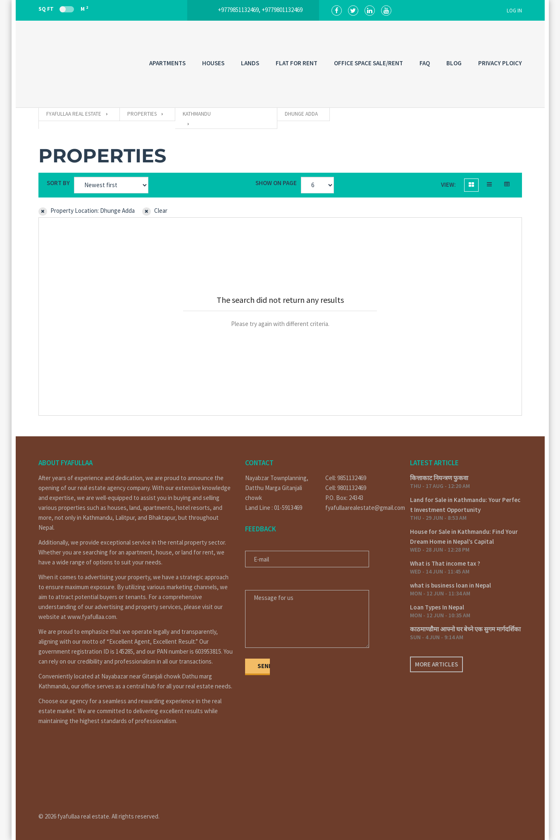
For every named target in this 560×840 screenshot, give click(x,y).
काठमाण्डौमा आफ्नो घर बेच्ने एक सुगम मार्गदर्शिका (465, 629)
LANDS (250, 63)
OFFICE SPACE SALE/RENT (368, 63)
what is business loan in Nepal (450, 585)
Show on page (276, 183)
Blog (454, 63)
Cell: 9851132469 (345, 478)
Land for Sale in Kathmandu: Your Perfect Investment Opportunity (465, 505)
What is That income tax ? (445, 563)
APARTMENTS (167, 63)
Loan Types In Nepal (437, 607)
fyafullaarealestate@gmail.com (361, 508)
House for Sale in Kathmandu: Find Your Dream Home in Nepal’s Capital (464, 536)
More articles (436, 664)
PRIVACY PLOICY (500, 63)
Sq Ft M (63, 8)
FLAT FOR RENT (296, 63)
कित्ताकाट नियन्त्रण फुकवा (439, 478)
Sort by (58, 183)
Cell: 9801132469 (345, 488)
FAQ (424, 63)
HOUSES (213, 63)
